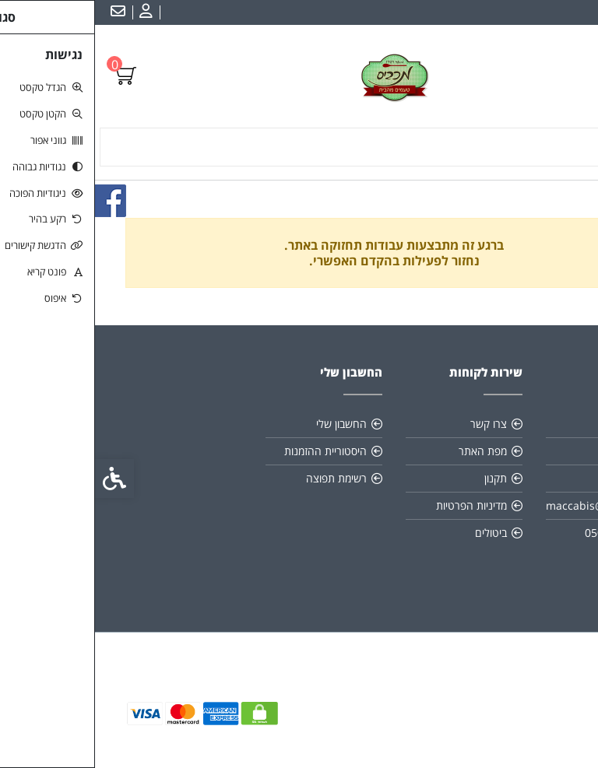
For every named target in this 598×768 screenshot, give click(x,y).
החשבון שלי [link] (246, 423)
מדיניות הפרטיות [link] (376, 505)
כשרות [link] (538, 451)
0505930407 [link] (521, 532)
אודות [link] (540, 423)
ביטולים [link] (396, 532)
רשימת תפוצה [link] (241, 478)
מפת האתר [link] (388, 451)
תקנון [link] (400, 478)
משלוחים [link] (533, 478)
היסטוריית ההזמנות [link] (230, 451)
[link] (49, 12)
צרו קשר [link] (393, 423)
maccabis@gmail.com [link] (507, 505)
